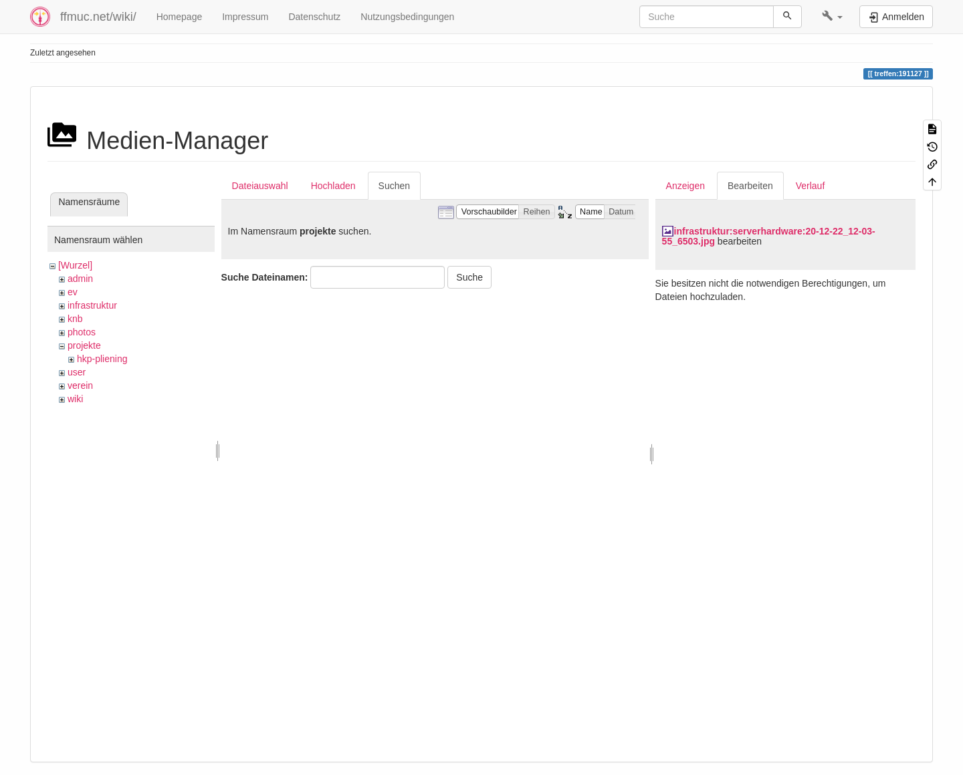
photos (82, 332)
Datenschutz (314, 16)
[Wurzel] (75, 265)
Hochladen (333, 185)
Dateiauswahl (260, 185)
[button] (832, 16)
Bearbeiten (750, 185)
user (77, 372)
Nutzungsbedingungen (407, 16)
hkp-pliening (102, 358)
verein (80, 385)
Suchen (394, 185)
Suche (469, 277)
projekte (84, 345)
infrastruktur (92, 305)
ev (73, 292)
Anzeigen (685, 185)
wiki (75, 399)
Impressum (245, 16)
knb (75, 318)
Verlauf (810, 185)
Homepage (179, 16)
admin (80, 278)
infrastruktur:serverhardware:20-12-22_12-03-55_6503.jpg (768, 236)
